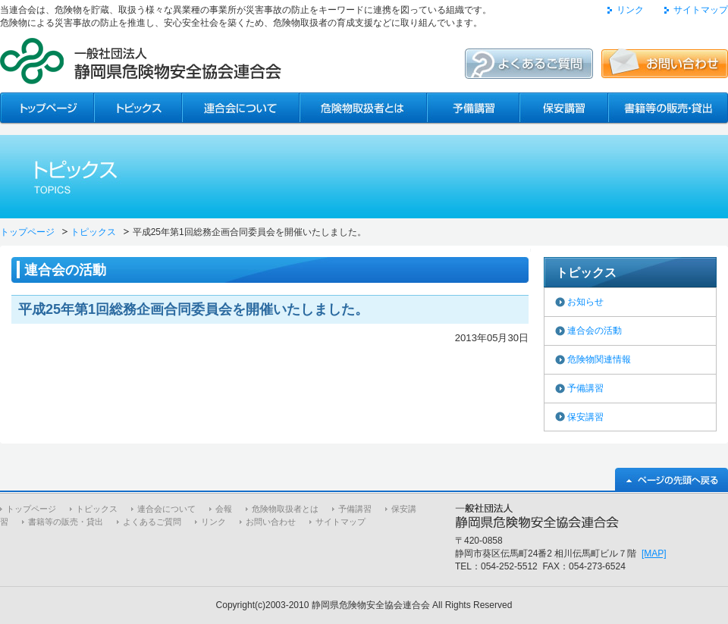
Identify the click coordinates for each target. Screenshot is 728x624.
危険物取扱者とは (285, 508)
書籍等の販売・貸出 (65, 521)
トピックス (93, 232)
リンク (630, 10)
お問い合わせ (271, 521)
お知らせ (585, 301)
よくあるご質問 (152, 521)
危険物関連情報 (599, 359)
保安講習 (585, 417)
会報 (223, 508)
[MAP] (654, 553)
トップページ (27, 232)
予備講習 (585, 388)
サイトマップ (700, 10)
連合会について (166, 508)
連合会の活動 (594, 330)
